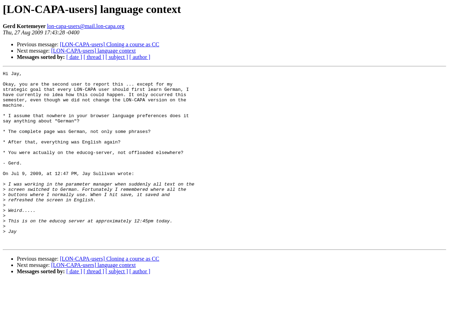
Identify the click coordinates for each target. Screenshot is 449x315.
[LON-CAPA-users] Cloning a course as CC (109, 44)
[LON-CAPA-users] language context (93, 51)
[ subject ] (117, 57)
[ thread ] (93, 57)
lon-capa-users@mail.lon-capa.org (86, 26)
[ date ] (74, 57)
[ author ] (139, 57)
